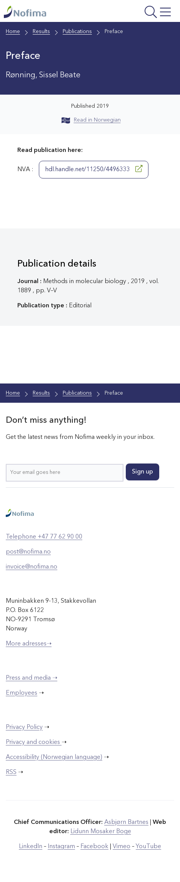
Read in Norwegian (91, 120)
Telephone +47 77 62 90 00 (44, 537)
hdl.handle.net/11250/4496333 (93, 169)
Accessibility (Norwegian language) (54, 757)
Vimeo (121, 847)
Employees (21, 693)
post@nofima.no (28, 552)
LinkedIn (30, 847)
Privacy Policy (24, 727)
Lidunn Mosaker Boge (100, 832)
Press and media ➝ (31, 678)
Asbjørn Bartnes (126, 822)
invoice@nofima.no (31, 567)
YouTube (148, 847)
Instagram (61, 847)
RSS (11, 772)
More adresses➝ (29, 644)
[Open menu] (143, 13)
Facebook (94, 847)
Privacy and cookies (34, 742)
